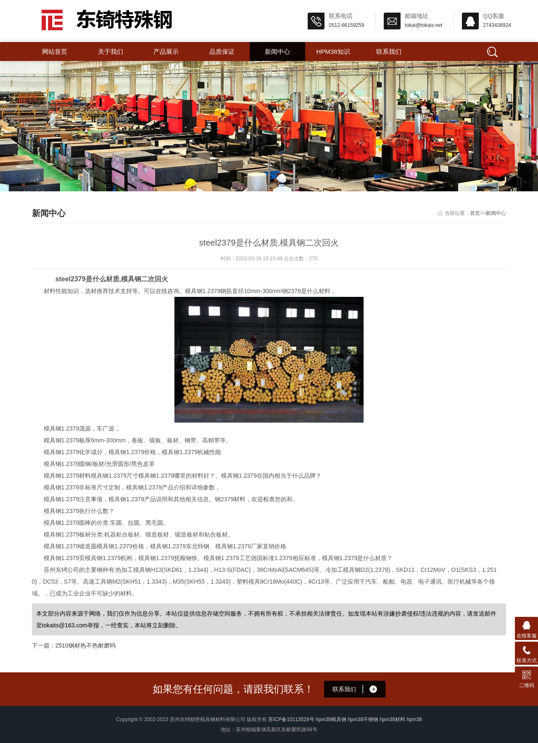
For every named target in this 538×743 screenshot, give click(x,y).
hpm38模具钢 (331, 719)
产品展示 (166, 51)
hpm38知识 (333, 51)
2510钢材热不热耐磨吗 (85, 645)
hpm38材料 (392, 719)
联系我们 (388, 51)
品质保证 (222, 51)
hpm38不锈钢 (363, 719)
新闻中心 (277, 51)
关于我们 (110, 51)
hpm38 (414, 719)
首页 (475, 213)
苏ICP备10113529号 (291, 719)
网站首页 (54, 51)
